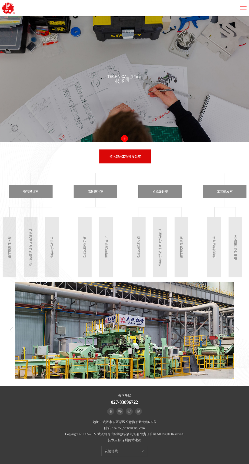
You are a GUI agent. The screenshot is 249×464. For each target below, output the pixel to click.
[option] (125, 330)
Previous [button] (11, 330)
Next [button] (237, 330)
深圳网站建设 (131, 440)
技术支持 (114, 440)
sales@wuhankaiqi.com (129, 428)
